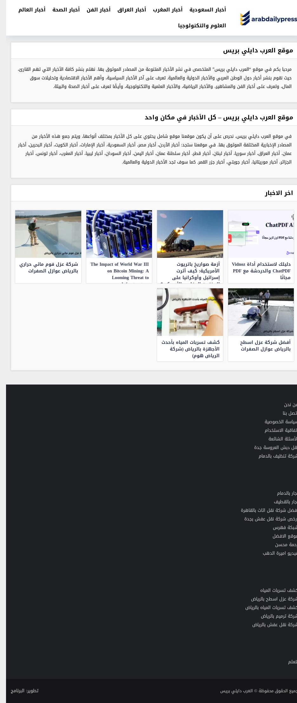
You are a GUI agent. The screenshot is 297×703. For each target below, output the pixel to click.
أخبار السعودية (201, 10)
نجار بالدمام (281, 493)
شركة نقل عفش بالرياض (269, 624)
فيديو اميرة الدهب (274, 553)
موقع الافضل (279, 536)
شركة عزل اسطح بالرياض (268, 599)
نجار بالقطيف (280, 502)
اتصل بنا (284, 413)
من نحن (285, 404)
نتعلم (287, 662)
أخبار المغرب (162, 10)
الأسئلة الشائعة (277, 439)
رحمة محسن (280, 544)
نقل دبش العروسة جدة (270, 447)
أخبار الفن (93, 10)
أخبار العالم (26, 10)
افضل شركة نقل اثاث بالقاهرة (263, 510)
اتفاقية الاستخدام (275, 430)
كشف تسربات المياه (273, 590)
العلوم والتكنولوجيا (196, 25)
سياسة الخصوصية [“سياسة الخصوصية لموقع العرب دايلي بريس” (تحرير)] (275, 422)
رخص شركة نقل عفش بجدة (264, 519)
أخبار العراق (125, 10)
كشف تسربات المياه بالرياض (265, 607)
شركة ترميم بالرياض (273, 616)
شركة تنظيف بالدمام (272, 456)
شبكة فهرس (279, 527)
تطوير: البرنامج (18, 690)
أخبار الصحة (60, 10)
